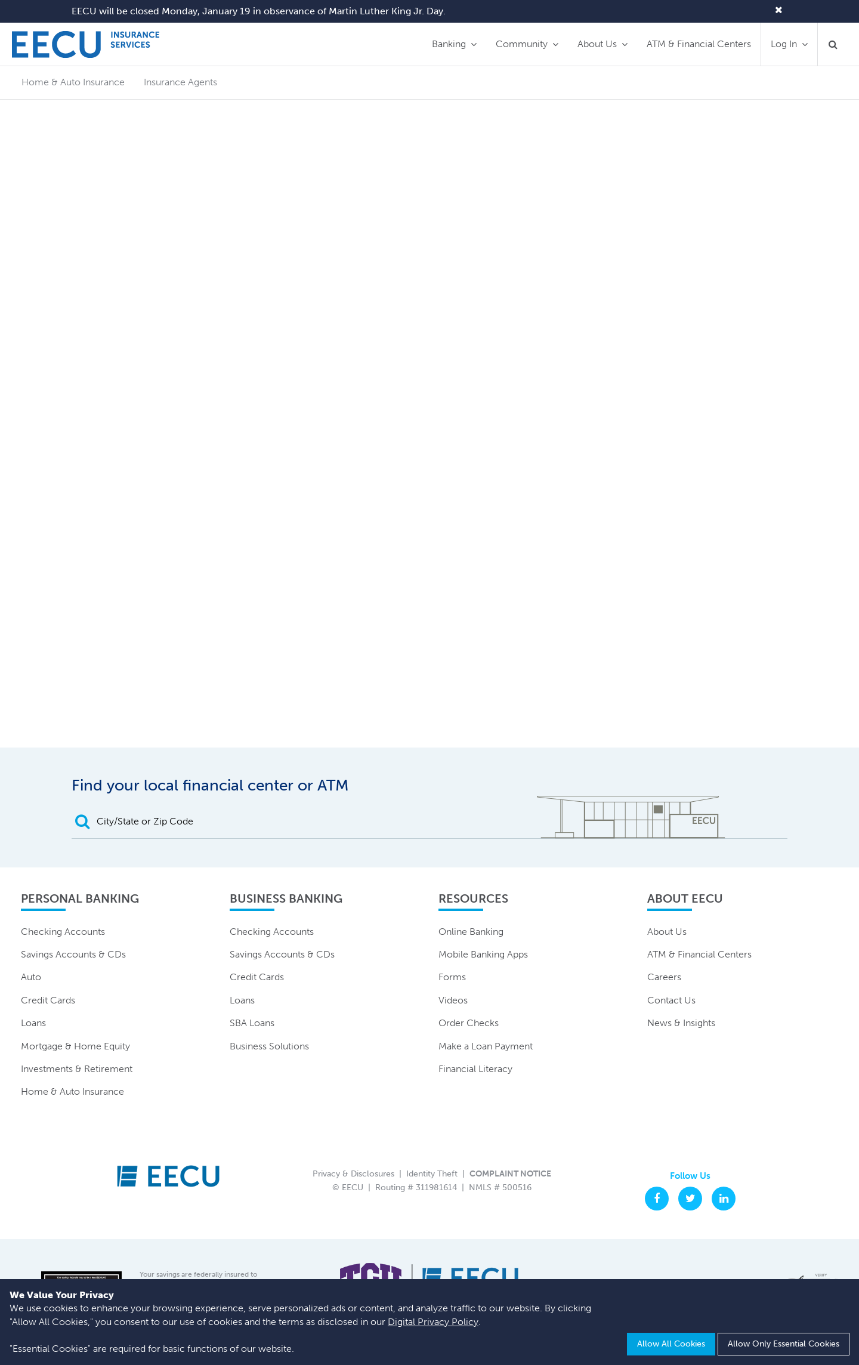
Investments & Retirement (76, 1068)
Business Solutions (269, 1046)
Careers (664, 977)
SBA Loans (252, 1023)
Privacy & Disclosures (353, 1174)
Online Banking (470, 931)
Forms (452, 977)
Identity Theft (432, 1174)
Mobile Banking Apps (483, 954)
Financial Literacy (475, 1068)
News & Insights (681, 1023)
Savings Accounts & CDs (73, 954)
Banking (449, 44)
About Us (597, 44)
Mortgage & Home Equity (75, 1046)
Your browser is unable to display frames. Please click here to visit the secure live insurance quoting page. (429, 445)
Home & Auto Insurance (72, 1091)
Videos (453, 1000)
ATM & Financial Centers (699, 44)
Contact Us (671, 1000)
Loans (33, 1023)
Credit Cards (48, 1000)
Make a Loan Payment (485, 1046)
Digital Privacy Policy (433, 1321)
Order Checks (468, 1023)
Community (522, 44)
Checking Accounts (63, 931)
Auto (31, 977)
